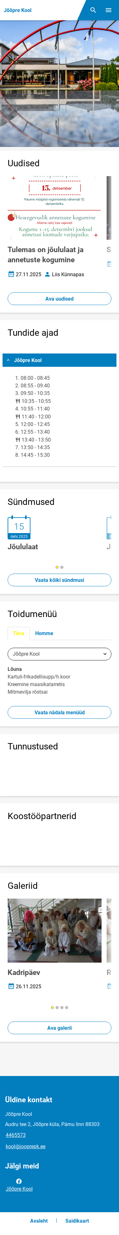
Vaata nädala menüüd (60, 713)
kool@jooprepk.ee (25, 1146)
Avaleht (39, 1221)
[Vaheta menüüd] (108, 10)
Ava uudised (59, 299)
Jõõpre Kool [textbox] (26, 654)
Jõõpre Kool (19, 1184)
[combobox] (59, 654)
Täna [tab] (18, 633)
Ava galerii (59, 1028)
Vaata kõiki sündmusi (59, 580)
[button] (57, 567)
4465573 (16, 1135)
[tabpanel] (59, 673)
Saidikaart (77, 1221)
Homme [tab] (44, 633)
